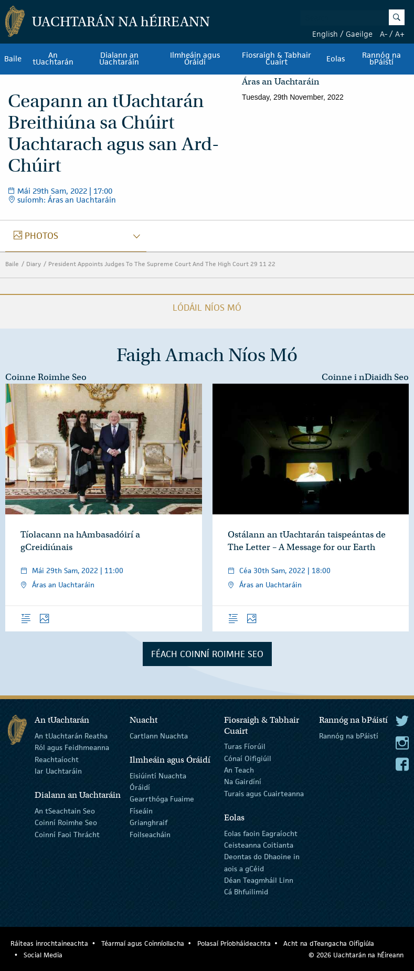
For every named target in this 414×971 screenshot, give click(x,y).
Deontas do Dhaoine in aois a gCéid (262, 862)
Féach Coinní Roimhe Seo (207, 654)
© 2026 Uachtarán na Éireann (356, 955)
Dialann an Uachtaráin (119, 58)
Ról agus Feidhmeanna (72, 747)
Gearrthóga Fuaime (162, 799)
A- (383, 34)
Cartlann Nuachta (159, 736)
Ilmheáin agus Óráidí (195, 58)
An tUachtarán (53, 58)
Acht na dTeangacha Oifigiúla (328, 943)
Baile (13, 59)
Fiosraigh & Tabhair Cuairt (276, 58)
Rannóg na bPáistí (381, 58)
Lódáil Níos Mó (207, 307)
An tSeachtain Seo (65, 811)
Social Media (43, 955)
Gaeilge (359, 34)
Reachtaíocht (57, 759)
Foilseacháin (150, 834)
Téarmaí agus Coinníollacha (142, 943)
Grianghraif (148, 822)
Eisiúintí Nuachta (158, 775)
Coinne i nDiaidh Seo (365, 377)
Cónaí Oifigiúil (247, 758)
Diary (33, 264)
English (325, 34)
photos (41, 235)
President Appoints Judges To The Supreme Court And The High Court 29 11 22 (161, 264)
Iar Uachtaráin (58, 771)
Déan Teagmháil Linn (258, 880)
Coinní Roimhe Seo (66, 822)
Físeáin (141, 811)
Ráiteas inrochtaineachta (49, 943)
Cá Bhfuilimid (246, 891)
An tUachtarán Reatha (71, 736)
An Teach (239, 770)
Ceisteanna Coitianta (258, 845)
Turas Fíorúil (245, 746)
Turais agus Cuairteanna (264, 793)
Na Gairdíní (242, 781)
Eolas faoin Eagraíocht (261, 833)
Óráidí (140, 787)
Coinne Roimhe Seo (46, 377)
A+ (400, 34)
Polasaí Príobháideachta (234, 943)
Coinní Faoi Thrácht (67, 834)
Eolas (335, 59)
